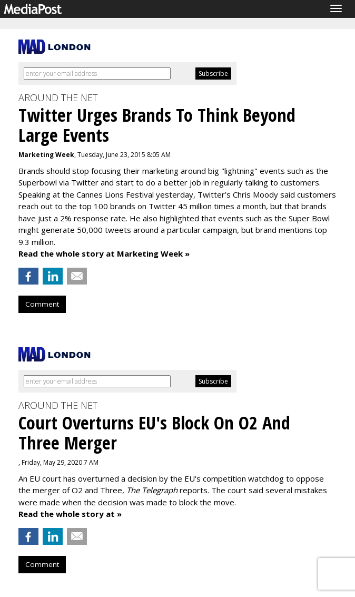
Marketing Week (46, 154)
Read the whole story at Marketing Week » (104, 253)
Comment (42, 304)
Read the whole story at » (70, 513)
